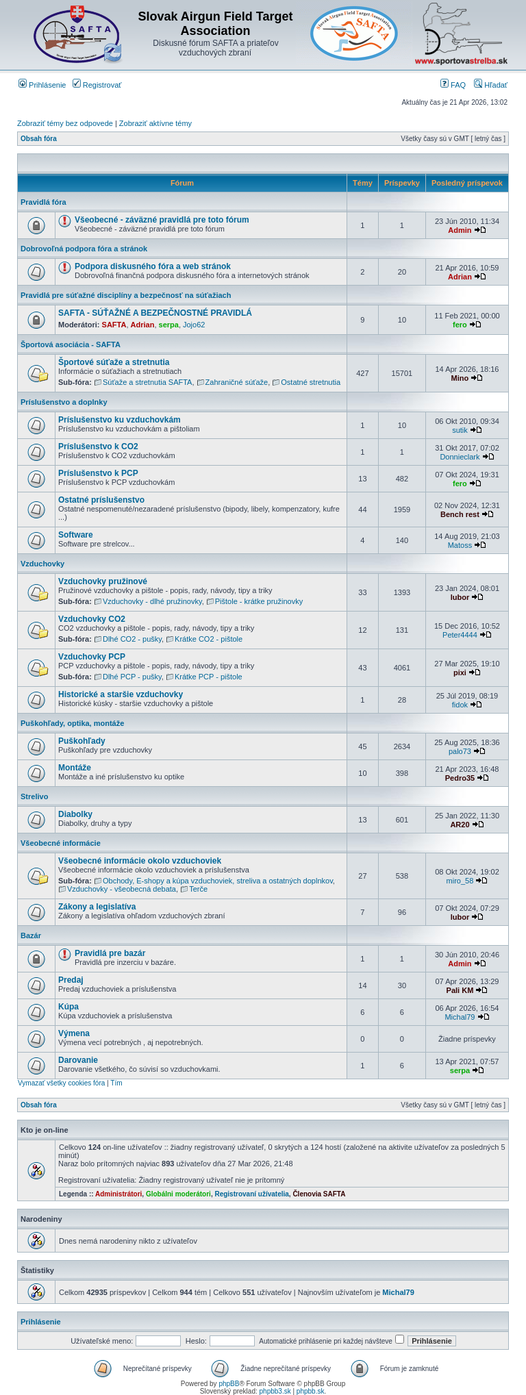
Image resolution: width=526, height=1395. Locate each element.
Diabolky (75, 814)
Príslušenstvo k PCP (98, 473)
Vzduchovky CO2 (91, 619)
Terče (198, 889)
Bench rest (459, 514)
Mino (460, 378)
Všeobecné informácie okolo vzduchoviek (139, 861)
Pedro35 (460, 778)
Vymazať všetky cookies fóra (61, 1083)
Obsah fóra (39, 138)
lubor (460, 597)
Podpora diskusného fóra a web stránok (153, 266)
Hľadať (491, 85)
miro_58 (460, 881)
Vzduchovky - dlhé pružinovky (152, 601)
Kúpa (68, 1006)
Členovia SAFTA (318, 1194)
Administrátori (118, 1194)
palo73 (460, 751)
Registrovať (97, 85)
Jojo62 (194, 325)
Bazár (31, 935)
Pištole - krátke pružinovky (259, 601)
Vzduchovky (42, 564)
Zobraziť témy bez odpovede (65, 123)
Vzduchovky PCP (91, 657)
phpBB (228, 1383)
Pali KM (460, 990)
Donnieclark (459, 457)
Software (75, 535)
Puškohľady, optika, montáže (72, 723)
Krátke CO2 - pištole (208, 639)
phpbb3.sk (275, 1391)
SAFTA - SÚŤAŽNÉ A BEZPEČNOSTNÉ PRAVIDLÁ (155, 313)
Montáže (74, 767)
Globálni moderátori (178, 1194)
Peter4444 (459, 635)
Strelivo (34, 796)
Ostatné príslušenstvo (101, 500)
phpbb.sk (311, 1391)
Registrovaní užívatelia (251, 1194)
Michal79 (459, 1017)
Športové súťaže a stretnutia (113, 362)
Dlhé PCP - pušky (132, 677)
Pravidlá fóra (43, 202)
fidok (460, 705)
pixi (459, 672)
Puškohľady (81, 741)
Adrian (460, 277)
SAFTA (114, 325)
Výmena (74, 1033)
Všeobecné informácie (61, 843)
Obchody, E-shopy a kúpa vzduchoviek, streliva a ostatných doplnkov (218, 881)
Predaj (71, 980)
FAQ (453, 85)
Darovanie (78, 1060)
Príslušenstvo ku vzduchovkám (119, 420)
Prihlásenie (42, 85)
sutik (460, 430)
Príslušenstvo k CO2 (98, 446)
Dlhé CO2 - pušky (132, 639)
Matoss (460, 545)
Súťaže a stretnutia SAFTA (147, 382)
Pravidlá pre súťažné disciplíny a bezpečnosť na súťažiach (126, 295)
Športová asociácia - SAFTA (71, 344)
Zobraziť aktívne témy (155, 123)
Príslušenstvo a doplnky (64, 402)
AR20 (459, 824)
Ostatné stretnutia (310, 382)
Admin (459, 230)
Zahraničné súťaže (236, 382)
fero (460, 325)
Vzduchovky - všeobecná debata (121, 889)
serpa (169, 325)
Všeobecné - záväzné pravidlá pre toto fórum (162, 220)
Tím (116, 1083)
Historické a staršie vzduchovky (120, 694)
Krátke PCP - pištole (208, 677)
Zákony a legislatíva (97, 907)
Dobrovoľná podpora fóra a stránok (84, 248)
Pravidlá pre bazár (110, 953)
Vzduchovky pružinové (102, 581)
